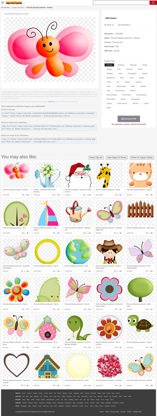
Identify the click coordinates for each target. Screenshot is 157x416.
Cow (51, 396)
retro (122, 78)
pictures (127, 82)
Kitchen (81, 406)
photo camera (122, 103)
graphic (109, 103)
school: (18, 403)
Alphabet (108, 403)
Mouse (106, 396)
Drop (113, 393)
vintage (144, 65)
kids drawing (119, 90)
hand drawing (121, 86)
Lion (95, 396)
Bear (27, 396)
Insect (90, 396)
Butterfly (36, 396)
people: (18, 399)
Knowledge (80, 403)
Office (102, 403)
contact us (51, 101)
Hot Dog (113, 406)
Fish (74, 396)
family (38, 399)
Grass (70, 393)
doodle (123, 99)
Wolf (129, 396)
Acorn (24, 393)
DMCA (129, 412)
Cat (41, 396)
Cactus (41, 393)
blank (133, 86)
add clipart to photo (116, 157)
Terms (107, 412)
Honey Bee (84, 396)
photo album (111, 99)
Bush (103, 393)
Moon (82, 393)
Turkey (125, 396)
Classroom (42, 403)
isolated (144, 73)
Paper (97, 403)
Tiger (120, 396)
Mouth (97, 399)
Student (24, 403)
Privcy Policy (115, 412)
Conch (46, 393)
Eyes (65, 399)
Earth (50, 393)
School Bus (68, 403)
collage (109, 69)
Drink (39, 406)
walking (71, 399)
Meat (55, 406)
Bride (32, 399)
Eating (96, 406)
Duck (58, 396)
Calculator (115, 403)
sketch (140, 69)
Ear (62, 399)
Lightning (76, 393)
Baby (28, 399)
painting (143, 86)
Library (87, 403)
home (76, 399)
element (135, 103)
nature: (18, 393)
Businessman (50, 399)
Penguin (114, 396)
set (118, 82)
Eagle (63, 396)
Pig (110, 396)
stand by (129, 69)
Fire (55, 393)
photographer (135, 99)
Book (35, 403)
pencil (120, 73)
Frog (78, 396)
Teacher (30, 403)
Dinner (87, 406)
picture (109, 82)
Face (102, 399)
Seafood (68, 406)
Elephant (69, 396)
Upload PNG (137, 412)
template (110, 73)
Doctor (57, 399)
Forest (118, 393)
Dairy (29, 406)
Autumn (29, 393)
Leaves (35, 393)
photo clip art (96, 157)
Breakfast (24, 406)
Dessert (34, 406)
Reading (48, 403)
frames (146, 103)
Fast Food (46, 406)
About (102, 412)
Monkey (100, 396)
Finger (107, 399)
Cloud (108, 393)
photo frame (126, 95)
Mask (23, 399)
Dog (55, 396)
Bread (101, 406)
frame (131, 78)
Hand (111, 399)
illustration (120, 65)
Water (99, 393)
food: (17, 406)
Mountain (93, 393)
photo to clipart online (142, 157)
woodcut (139, 82)
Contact (122, 412)
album (109, 108)
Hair (81, 399)
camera (109, 65)
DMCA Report (111, 18)
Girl (85, 399)
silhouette (133, 65)
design (141, 78)
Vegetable (74, 406)
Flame (59, 393)
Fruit (51, 406)
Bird (31, 396)
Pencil (54, 403)
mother (43, 399)
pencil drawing (112, 95)
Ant (23, 396)
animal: (18, 396)
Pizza (91, 406)
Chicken (45, 396)
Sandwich (61, 406)
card (108, 90)
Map (74, 403)
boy (88, 399)
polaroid (132, 90)
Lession (122, 403)
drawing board (141, 95)
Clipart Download (18, 7)
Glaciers (64, 393)
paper (109, 86)
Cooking (107, 406)
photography (132, 73)
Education (60, 403)
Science (92, 403)
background (111, 78)
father (92, 399)
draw (119, 69)
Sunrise (87, 393)
